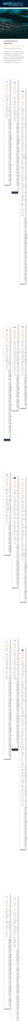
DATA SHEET (15, 176)
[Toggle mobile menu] (25, 8)
